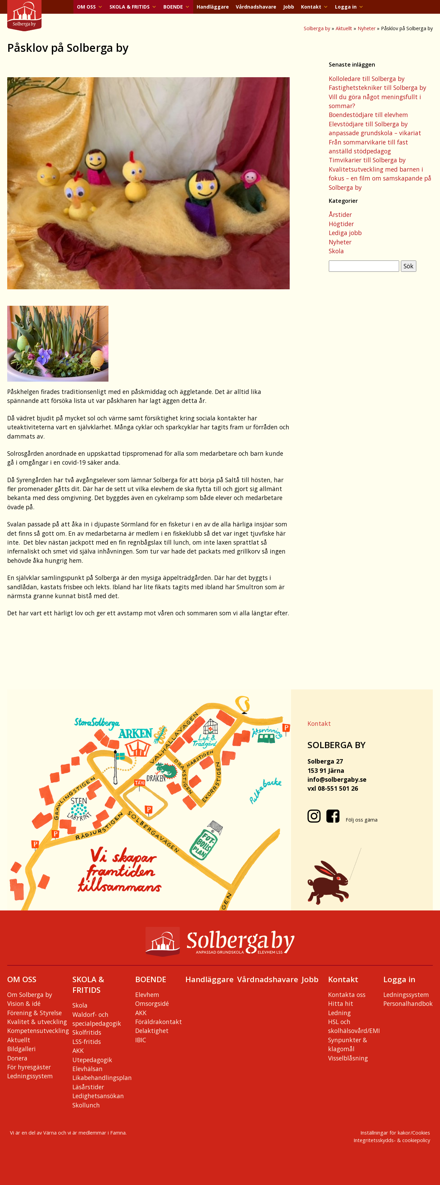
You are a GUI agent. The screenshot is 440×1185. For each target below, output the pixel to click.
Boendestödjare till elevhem (368, 115)
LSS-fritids (86, 1041)
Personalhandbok (408, 1003)
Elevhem (147, 994)
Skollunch (86, 1105)
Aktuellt (344, 28)
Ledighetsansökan (98, 1096)
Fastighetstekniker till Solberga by (377, 87)
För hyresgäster (29, 1067)
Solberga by (317, 28)
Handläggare (213, 6)
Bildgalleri (21, 1049)
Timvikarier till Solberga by (367, 160)
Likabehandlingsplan (102, 1077)
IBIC (140, 1040)
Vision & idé (23, 1003)
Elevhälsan (87, 1069)
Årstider (340, 214)
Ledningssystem (30, 1076)
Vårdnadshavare (256, 6)
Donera (17, 1058)
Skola (336, 251)
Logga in (349, 6)
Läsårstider (88, 1087)
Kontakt (314, 6)
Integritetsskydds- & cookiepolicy (392, 1140)
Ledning (339, 1013)
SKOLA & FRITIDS (133, 6)
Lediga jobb (345, 233)
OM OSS (90, 6)
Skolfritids (86, 1032)
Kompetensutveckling (38, 1030)
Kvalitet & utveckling (37, 1022)
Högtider (341, 224)
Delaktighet (152, 1030)
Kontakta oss (347, 994)
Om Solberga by (29, 994)
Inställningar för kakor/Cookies (395, 1132)
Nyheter (366, 28)
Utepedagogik (92, 1060)
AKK (78, 1050)
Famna (118, 1132)
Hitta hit (340, 1003)
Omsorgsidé (152, 1003)
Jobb (288, 6)
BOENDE (176, 6)
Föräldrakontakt (158, 1022)
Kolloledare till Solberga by (367, 78)
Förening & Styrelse (34, 1013)
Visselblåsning (348, 1058)
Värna (50, 1132)
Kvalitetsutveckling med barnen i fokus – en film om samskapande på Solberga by (380, 178)
